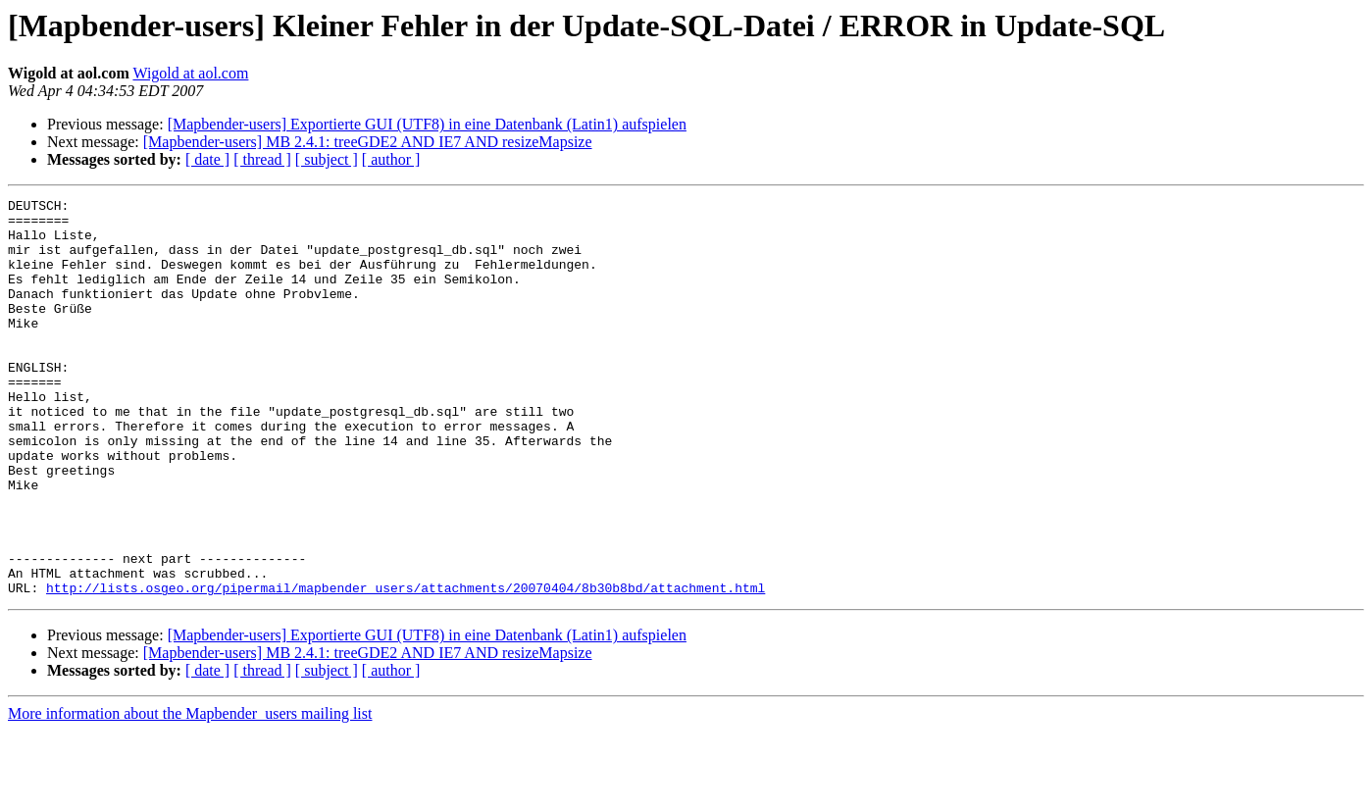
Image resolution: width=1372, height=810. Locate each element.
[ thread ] (262, 159)
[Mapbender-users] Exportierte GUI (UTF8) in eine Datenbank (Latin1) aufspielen (427, 124)
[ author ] (391, 159)
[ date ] (207, 159)
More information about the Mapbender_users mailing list (190, 793)
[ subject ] (326, 159)
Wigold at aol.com (190, 73)
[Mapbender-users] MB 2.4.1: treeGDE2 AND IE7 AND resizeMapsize (367, 141)
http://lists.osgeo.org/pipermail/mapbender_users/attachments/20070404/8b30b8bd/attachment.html (405, 667)
